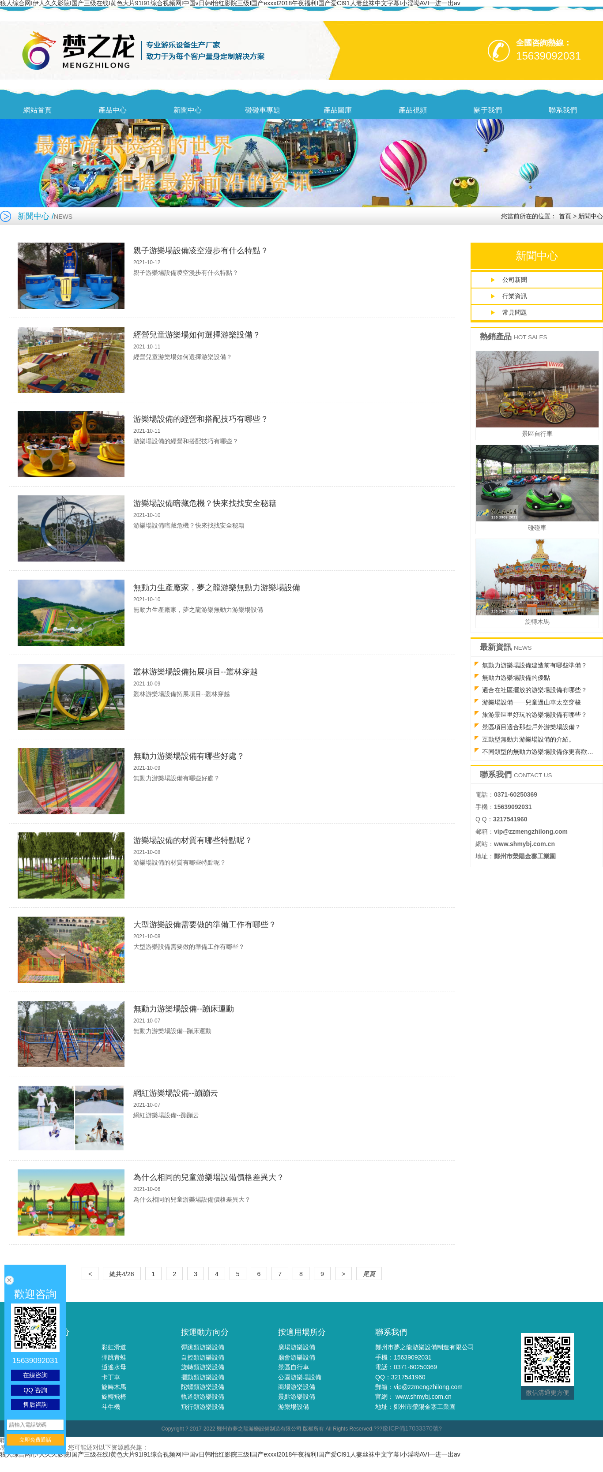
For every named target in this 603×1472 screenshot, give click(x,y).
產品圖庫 (338, 110)
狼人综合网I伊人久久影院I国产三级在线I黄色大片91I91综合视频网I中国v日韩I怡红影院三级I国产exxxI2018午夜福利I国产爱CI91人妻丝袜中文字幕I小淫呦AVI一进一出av (230, 1454)
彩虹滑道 (114, 1347)
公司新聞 (514, 279)
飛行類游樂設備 (202, 1406)
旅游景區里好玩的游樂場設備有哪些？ (534, 714)
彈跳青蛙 (114, 1357)
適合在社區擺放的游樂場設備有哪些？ (534, 689)
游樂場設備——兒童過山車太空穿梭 (531, 702)
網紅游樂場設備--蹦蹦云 (175, 1093)
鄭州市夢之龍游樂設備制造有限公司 (424, 1347)
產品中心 (112, 110)
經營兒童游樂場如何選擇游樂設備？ (196, 334)
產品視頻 (413, 110)
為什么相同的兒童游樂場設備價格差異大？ (208, 1177)
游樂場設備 (293, 1406)
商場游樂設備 (296, 1386)
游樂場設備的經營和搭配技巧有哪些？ (200, 419)
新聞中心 (187, 110)
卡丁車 (111, 1377)
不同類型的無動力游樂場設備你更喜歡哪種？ (541, 751)
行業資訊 (514, 296)
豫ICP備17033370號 (410, 1428)
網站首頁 (37, 110)
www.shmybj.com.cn (424, 1396)
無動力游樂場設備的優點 (516, 677)
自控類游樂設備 (202, 1357)
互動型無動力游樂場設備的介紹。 (528, 739)
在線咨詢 (35, 1374)
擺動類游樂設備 (202, 1377)
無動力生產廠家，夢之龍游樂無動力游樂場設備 (216, 587)
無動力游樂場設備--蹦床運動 (183, 1008)
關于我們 (488, 110)
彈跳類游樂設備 (202, 1347)
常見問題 (514, 312)
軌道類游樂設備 (202, 1396)
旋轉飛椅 (114, 1396)
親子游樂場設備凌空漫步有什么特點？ (200, 250)
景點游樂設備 (296, 1396)
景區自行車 (293, 1367)
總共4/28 (121, 1273)
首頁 (565, 216)
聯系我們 (563, 110)
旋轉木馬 (114, 1386)
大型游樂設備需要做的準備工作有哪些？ (204, 924)
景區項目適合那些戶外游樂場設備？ (531, 726)
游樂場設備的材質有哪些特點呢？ (193, 840)
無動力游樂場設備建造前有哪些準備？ (534, 665)
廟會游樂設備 (296, 1357)
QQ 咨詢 (35, 1389)
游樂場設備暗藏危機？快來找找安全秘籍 (204, 503)
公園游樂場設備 (299, 1377)
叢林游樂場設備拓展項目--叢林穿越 (195, 671)
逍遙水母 (114, 1367)
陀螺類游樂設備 (202, 1386)
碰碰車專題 (262, 110)
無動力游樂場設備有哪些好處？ (189, 756)
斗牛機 (111, 1406)
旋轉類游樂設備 (202, 1367)
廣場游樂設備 (296, 1347)
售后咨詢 (35, 1404)
